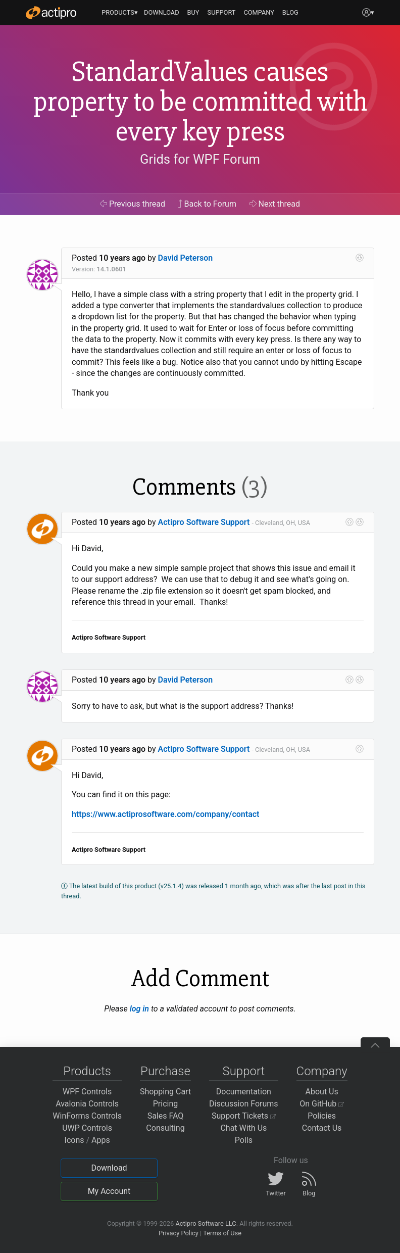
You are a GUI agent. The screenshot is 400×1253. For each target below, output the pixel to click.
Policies (322, 1116)
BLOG (290, 12)
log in (139, 1009)
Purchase (165, 1071)
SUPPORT (222, 12)
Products (87, 1071)
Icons (74, 1140)
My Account (109, 1191)
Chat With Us (243, 1128)
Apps (100, 1140)
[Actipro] (51, 13)
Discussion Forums (243, 1104)
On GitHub (321, 1104)
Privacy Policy (178, 1233)
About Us (322, 1091)
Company (321, 1071)
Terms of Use (222, 1233)
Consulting (165, 1128)
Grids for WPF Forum (200, 159)
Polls (244, 1140)
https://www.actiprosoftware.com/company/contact (165, 814)
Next (275, 204)
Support (243, 1071)
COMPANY (258, 12)
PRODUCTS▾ (120, 12)
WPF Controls (87, 1091)
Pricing (165, 1104)
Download (109, 1168)
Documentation (243, 1091)
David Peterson (185, 258)
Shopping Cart (165, 1091)
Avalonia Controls (87, 1104)
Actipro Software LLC (205, 1223)
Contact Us (322, 1128)
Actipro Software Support (204, 522)
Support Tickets (244, 1116)
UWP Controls (87, 1128)
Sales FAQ (165, 1116)
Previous (132, 204)
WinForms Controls (87, 1116)
